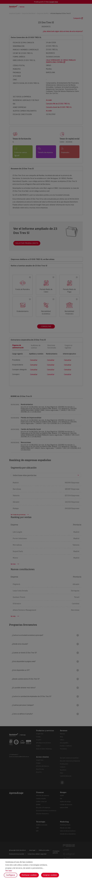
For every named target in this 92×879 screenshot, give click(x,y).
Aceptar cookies (50, 875)
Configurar (10, 875)
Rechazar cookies (29, 875)
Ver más (8, 871)
